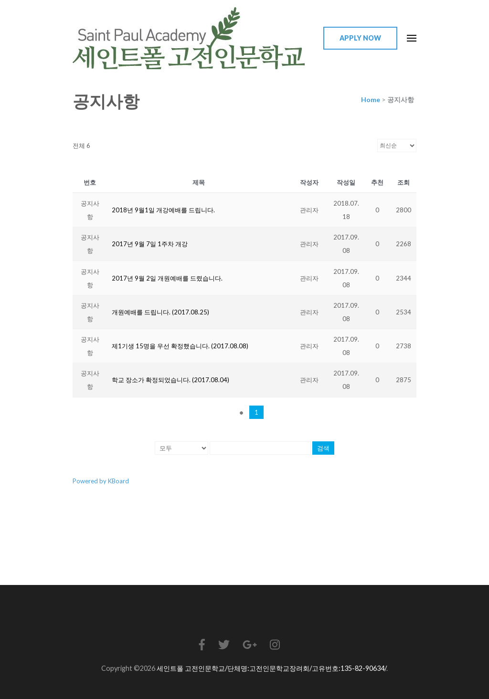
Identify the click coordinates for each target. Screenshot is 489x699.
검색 (323, 448)
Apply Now (360, 38)
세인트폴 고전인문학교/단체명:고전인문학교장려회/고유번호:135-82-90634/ (271, 668)
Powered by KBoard (101, 481)
